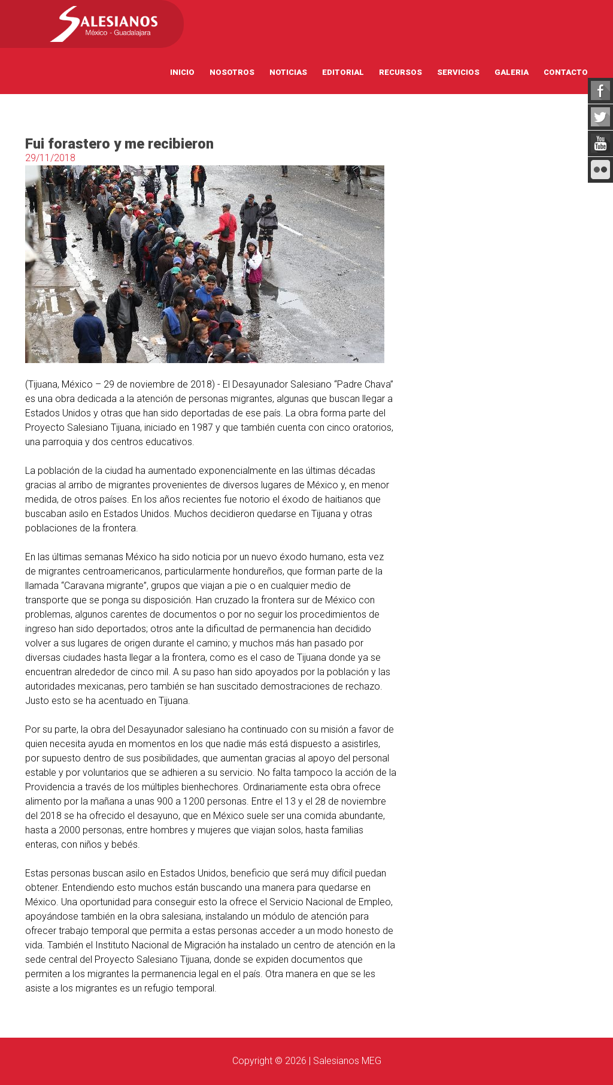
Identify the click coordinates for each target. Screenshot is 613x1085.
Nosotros (232, 72)
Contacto (566, 72)
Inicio (182, 72)
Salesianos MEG (347, 1060)
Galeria (511, 72)
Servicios (458, 72)
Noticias (288, 72)
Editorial (343, 72)
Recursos (400, 72)
